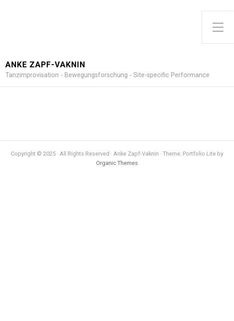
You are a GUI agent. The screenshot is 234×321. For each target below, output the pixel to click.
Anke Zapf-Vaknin (45, 65)
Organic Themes (117, 163)
